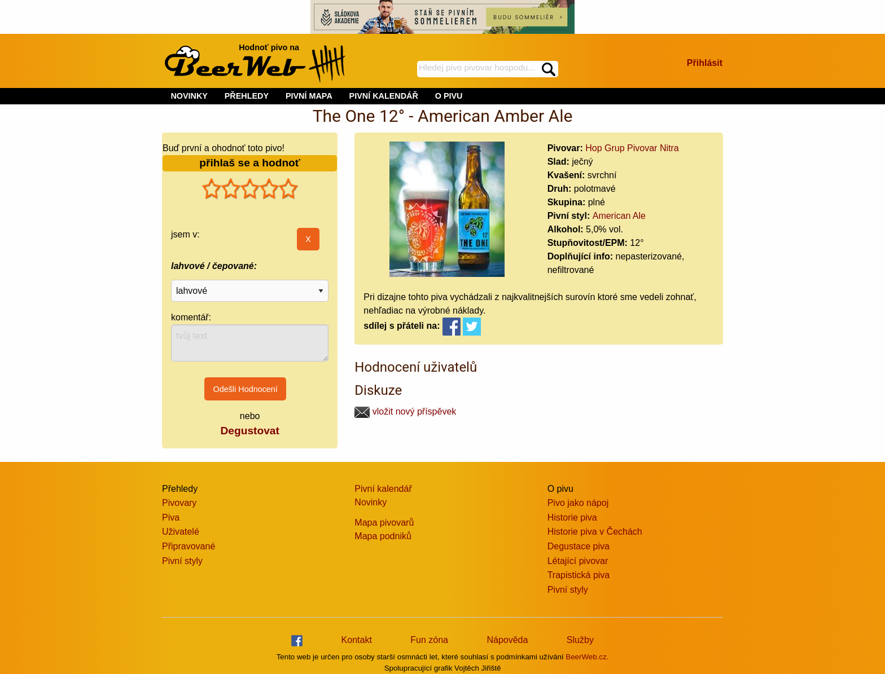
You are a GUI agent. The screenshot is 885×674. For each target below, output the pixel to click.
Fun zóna (429, 640)
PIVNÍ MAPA (309, 95)
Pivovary (179, 503)
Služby (580, 640)
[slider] (250, 189)
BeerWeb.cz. (587, 657)
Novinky (370, 502)
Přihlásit (704, 63)
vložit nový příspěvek (405, 411)
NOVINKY (189, 95)
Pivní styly (182, 561)
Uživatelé (180, 531)
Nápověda (507, 640)
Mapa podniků (382, 536)
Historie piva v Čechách (594, 531)
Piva (170, 517)
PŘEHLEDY (247, 95)
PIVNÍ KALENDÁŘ (383, 95)
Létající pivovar (577, 561)
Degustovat (249, 431)
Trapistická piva (578, 575)
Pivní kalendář (382, 489)
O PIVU (449, 95)
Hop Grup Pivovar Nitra (631, 148)
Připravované (188, 546)
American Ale (619, 216)
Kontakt (356, 640)
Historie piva (572, 517)
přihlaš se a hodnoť (249, 163)
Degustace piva (578, 546)
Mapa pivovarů (384, 522)
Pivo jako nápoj (578, 503)
